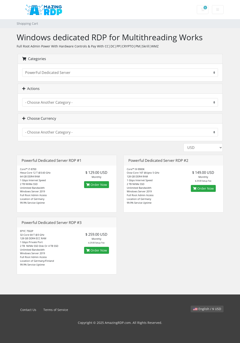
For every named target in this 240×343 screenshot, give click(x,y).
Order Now (96, 185)
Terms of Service (55, 310)
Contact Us (28, 310)
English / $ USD (207, 309)
